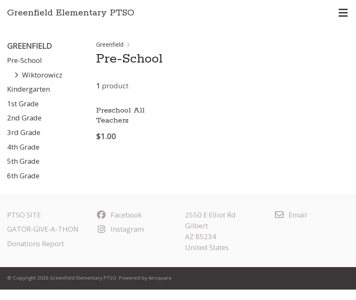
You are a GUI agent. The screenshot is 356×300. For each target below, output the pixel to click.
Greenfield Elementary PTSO (70, 13)
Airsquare (159, 278)
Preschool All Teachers (120, 115)
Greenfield (110, 44)
